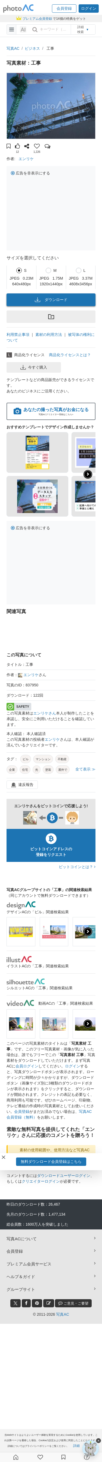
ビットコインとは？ (77, 867)
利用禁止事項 (18, 334)
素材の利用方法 (48, 334)
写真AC (13, 48)
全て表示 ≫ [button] (85, 769)
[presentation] (88, 931)
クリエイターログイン (41, 1181)
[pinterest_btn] (37, 1303)
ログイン (72, 1066)
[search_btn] (35, 29)
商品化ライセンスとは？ (70, 355)
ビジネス (32, 48)
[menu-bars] (11, 29)
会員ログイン (27, 1066)
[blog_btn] (48, 1303)
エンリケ (26, 159)
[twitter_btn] (15, 1303)
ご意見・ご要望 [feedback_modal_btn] (73, 1303)
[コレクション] (63, 1457)
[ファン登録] (40, 1457)
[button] (64, 8)
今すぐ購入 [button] (33, 367)
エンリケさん (44, 713)
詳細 (76, 1446)
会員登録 (21, 1111)
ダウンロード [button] (51, 299)
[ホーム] (16, 1457)
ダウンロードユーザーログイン (63, 1175)
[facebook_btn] (26, 1303)
